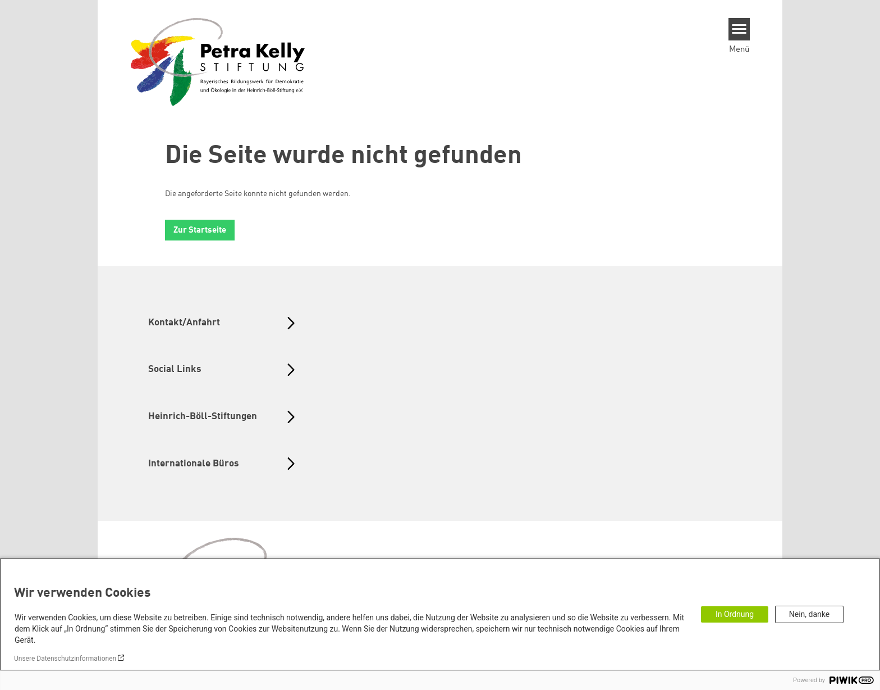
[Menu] (739, 29)
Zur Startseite (199, 230)
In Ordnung (735, 614)
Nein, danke (809, 614)
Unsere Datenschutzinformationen (65, 658)
